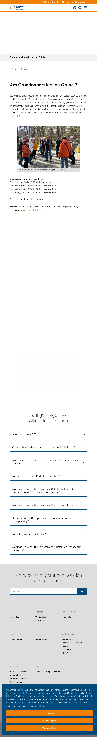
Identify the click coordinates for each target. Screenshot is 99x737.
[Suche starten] (82, 591)
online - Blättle (38, 57)
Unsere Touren (42, 634)
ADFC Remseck (68, 634)
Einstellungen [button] (49, 720)
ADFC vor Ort (66, 650)
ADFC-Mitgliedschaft (18, 672)
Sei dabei (14, 666)
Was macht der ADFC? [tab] (25, 434)
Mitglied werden (51, 2)
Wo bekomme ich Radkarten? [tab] (29, 534)
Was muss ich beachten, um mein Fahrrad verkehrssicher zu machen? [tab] (47, 462)
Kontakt (64, 646)
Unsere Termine (17, 634)
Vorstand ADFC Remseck (71, 643)
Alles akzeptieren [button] (49, 728)
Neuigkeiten (14, 617)
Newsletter (81, 2)
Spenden (67, 2)
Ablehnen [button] (49, 713)
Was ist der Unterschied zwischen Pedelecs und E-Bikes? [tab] (44, 505)
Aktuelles (14, 612)
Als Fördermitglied (17, 682)
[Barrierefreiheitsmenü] (74, 8)
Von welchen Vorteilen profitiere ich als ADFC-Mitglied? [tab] (43, 447)
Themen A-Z (40, 620)
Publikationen (67, 653)
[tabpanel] (48, 149)
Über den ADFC (67, 639)
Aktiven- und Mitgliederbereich (47, 672)
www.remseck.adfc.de (31, 210)
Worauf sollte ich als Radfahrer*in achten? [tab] (36, 476)
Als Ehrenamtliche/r (18, 679)
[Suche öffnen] (80, 8)
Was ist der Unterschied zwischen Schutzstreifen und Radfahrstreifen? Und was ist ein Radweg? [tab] (42, 491)
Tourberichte (40, 617)
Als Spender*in (16, 675)
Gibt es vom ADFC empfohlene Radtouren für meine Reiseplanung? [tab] (42, 519)
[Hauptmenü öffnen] (85, 8)
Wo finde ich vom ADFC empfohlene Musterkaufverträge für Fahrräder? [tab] (46, 548)
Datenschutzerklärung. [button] (36, 706)
